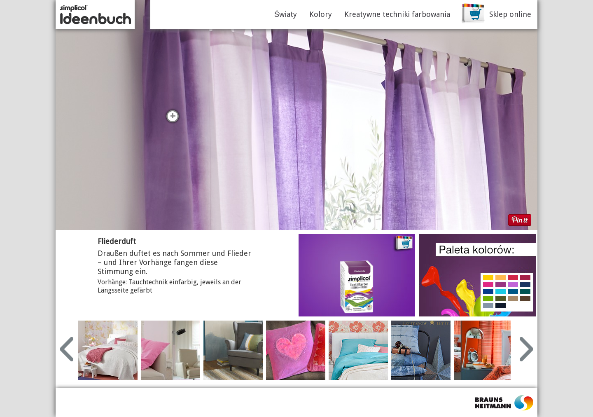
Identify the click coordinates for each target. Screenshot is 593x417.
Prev (66, 349)
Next (526, 349)
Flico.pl (504, 402)
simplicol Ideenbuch (95, 14)
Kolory (320, 14)
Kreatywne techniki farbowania (397, 14)
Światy (285, 14)
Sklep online (510, 14)
